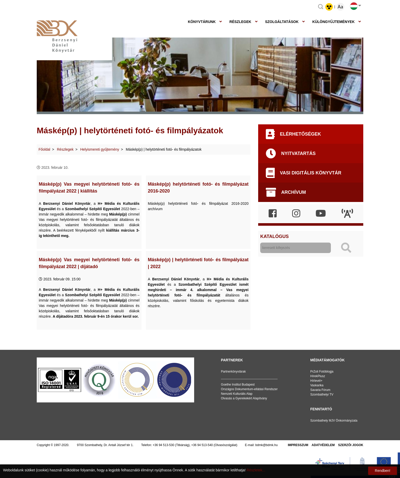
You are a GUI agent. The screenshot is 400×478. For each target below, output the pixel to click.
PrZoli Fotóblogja (321, 371)
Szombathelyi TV (321, 394)
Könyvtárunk (202, 22)
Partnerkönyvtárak (233, 371)
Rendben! (382, 471)
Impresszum (298, 445)
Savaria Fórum (320, 390)
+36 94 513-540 (202, 445)
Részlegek (240, 22)
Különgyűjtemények (333, 22)
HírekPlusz (317, 376)
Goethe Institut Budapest (238, 384)
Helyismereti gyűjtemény (99, 149)
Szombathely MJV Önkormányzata (333, 420)
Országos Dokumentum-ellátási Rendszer (249, 389)
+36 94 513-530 (163, 445)
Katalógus (274, 236)
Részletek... (256, 470)
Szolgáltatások (281, 22)
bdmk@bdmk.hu (266, 445)
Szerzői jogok (350, 445)
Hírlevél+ (316, 381)
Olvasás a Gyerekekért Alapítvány (244, 398)
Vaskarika (316, 385)
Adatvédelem (323, 445)
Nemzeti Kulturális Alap (236, 394)
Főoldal (44, 149)
